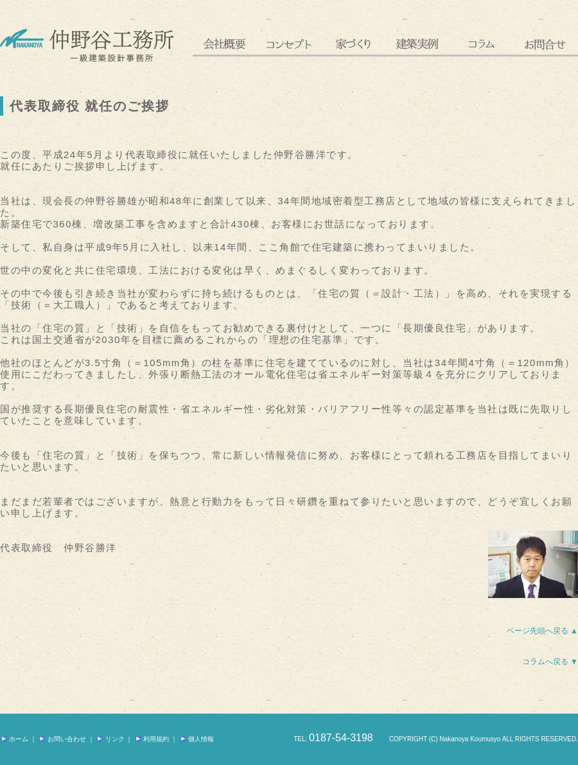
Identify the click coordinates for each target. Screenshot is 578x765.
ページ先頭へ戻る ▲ (542, 630)
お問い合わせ (62, 739)
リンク (110, 739)
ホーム (14, 739)
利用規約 (152, 739)
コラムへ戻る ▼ (550, 661)
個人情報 (197, 739)
